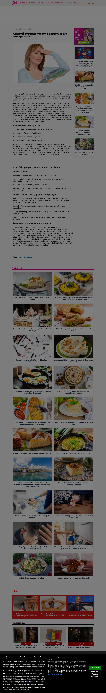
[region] (53, 673)
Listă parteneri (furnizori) (55, 674)
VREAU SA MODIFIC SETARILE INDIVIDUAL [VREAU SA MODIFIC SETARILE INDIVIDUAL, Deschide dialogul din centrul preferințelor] (94, 674)
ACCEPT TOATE (95, 667)
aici (27, 681)
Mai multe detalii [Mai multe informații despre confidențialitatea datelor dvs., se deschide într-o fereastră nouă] (39, 667)
